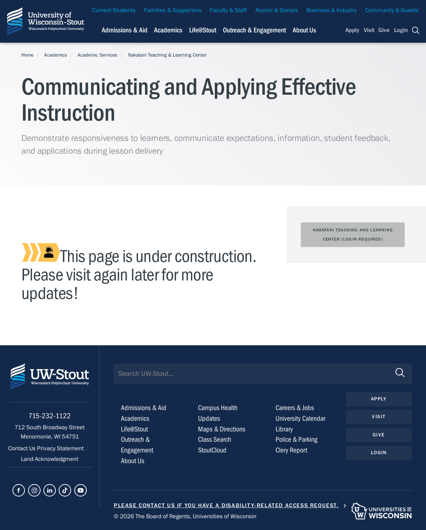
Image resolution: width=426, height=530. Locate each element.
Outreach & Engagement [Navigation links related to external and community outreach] (254, 30)
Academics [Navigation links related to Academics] (168, 30)
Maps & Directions (221, 429)
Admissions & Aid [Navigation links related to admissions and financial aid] (125, 30)
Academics (55, 55)
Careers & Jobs (295, 408)
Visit (369, 30)
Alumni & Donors (276, 10)
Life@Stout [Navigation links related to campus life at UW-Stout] (202, 30)
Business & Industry (332, 10)
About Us (304, 30)
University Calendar (300, 418)
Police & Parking (297, 439)
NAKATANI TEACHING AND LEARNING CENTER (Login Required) (353, 234)
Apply (352, 30)
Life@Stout (134, 429)
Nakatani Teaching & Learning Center (167, 55)
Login (401, 30)
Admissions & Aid (143, 408)
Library (284, 429)
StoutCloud (212, 450)
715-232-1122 (49, 415)
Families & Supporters (172, 10)
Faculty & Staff (228, 10)
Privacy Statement (61, 448)
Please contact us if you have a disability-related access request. (226, 505)
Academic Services (97, 55)
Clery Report (291, 450)
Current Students (113, 10)
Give (384, 30)
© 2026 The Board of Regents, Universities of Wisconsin (185, 516)
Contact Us (22, 448)
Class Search (214, 439)
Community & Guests (392, 10)
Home (27, 55)
